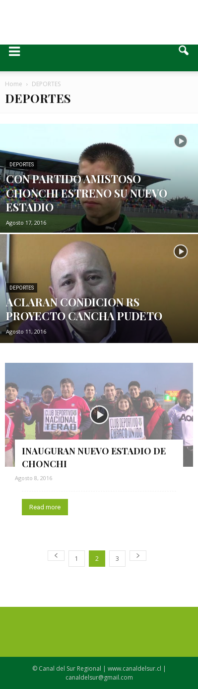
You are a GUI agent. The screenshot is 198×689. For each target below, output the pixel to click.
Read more (45, 507)
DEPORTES (21, 164)
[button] (184, 58)
